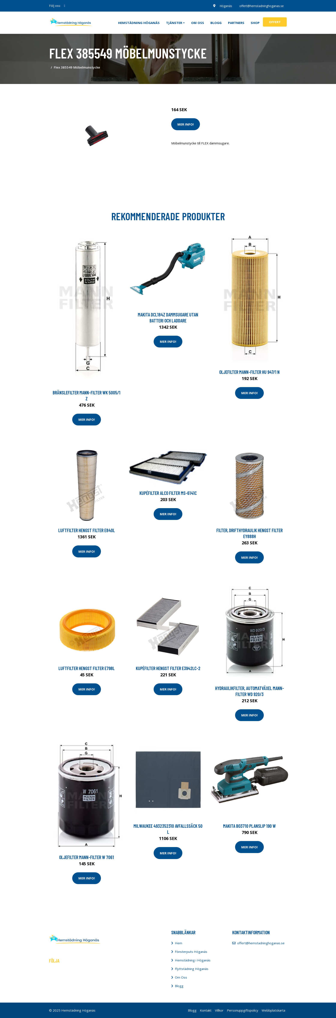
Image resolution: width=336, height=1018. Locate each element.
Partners (236, 23)
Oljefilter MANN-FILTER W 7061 (86, 857)
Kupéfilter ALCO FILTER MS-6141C (168, 493)
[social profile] (64, 6)
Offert (275, 22)
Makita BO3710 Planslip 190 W (249, 826)
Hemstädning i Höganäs (192, 960)
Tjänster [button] (174, 23)
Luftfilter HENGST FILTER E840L (86, 530)
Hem (178, 943)
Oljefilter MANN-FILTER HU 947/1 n (249, 372)
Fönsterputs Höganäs (191, 951)
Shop (255, 23)
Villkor (219, 1010)
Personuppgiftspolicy (242, 1010)
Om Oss (181, 977)
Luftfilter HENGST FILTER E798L (86, 668)
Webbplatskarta (273, 1010)
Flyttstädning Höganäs (191, 969)
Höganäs (225, 6)
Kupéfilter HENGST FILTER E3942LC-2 (168, 668)
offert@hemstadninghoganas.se (261, 6)
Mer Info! (185, 124)
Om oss (197, 23)
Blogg (216, 23)
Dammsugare (221, 92)
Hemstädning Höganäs (139, 23)
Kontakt (206, 1010)
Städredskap (200, 92)
